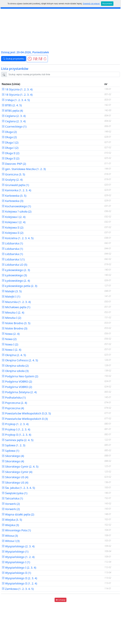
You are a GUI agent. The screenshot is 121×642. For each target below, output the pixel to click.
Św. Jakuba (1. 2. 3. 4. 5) (18, 488)
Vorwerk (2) (11, 504)
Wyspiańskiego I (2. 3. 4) (19, 567)
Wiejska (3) (10, 525)
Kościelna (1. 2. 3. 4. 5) (17, 238)
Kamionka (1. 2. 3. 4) (16, 190)
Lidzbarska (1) (12, 243)
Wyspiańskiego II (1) (16, 573)
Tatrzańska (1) (12, 498)
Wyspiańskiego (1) (15, 551)
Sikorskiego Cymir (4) (17, 472)
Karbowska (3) (12, 201)
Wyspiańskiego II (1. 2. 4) (19, 583)
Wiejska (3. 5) (12, 520)
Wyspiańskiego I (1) (16, 562)
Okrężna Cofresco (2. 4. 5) (20, 360)
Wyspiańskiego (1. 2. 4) (18, 557)
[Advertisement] (60, 29)
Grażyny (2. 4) (12, 179)
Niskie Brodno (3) (14, 328)
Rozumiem (107, 3)
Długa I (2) (10, 142)
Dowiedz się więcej (91, 3)
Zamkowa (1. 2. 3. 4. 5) (18, 589)
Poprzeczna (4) (13, 408)
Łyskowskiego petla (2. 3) (19, 286)
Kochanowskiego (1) (16, 206)
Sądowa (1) (10, 451)
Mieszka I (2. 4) (13, 312)
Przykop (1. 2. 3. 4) (15, 424)
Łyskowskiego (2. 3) (16, 270)
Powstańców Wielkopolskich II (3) (25, 419)
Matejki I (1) (11, 296)
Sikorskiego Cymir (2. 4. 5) (20, 466)
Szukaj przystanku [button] (13, 58)
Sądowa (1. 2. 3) (13, 445)
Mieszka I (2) (11, 318)
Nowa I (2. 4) (11, 349)
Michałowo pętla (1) (16, 307)
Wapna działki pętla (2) (18, 514)
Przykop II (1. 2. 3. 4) (16, 435)
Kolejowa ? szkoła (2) (16, 211)
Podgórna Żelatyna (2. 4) (19, 392)
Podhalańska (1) (14, 397)
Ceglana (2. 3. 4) (14, 116)
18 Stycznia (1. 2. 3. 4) (17, 89)
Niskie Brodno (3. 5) (16, 323)
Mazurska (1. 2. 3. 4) (16, 302)
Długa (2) (9, 132)
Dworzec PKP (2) (14, 164)
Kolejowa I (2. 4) (13, 217)
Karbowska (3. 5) (14, 195)
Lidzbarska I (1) (13, 259)
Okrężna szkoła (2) (15, 366)
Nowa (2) (9, 339)
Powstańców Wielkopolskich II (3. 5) (26, 413)
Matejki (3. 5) (12, 291)
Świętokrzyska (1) (14, 493)
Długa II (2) (10, 153)
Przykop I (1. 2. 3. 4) (16, 429)
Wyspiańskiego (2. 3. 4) (18, 546)
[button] (37, 58)
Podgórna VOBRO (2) (17, 381)
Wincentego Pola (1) (16, 530)
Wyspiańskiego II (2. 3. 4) (19, 578)
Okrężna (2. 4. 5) (14, 355)
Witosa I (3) (11, 541)
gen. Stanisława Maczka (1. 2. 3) (24, 169)
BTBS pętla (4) (12, 110)
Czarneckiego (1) (14, 126)
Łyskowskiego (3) (14, 275)
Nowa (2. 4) (11, 334)
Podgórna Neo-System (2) (20, 376)
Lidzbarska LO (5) (14, 264)
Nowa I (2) (10, 344)
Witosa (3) (10, 536)
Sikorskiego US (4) (15, 477)
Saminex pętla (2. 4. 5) (17, 440)
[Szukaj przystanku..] (63, 74)
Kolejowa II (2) (12, 227)
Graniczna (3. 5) (13, 174)
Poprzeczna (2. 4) (14, 403)
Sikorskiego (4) (13, 456)
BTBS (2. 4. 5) (12, 105)
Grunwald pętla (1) (15, 185)
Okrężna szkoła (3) (15, 371)
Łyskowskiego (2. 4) (16, 280)
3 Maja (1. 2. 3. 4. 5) (16, 100)
